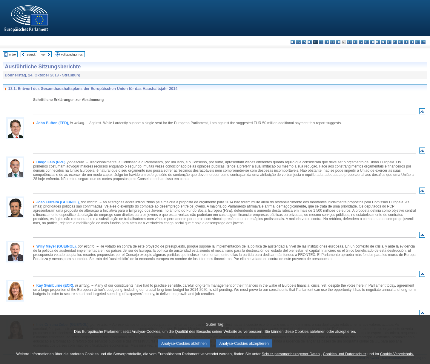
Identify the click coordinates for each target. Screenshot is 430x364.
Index (12, 54)
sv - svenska (423, 42)
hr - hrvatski (349, 42)
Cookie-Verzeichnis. (397, 359)
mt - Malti (378, 42)
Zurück (31, 54)
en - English (332, 42)
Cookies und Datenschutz (344, 359)
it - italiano (355, 42)
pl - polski (389, 42)
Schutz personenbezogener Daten (291, 359)
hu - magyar (372, 42)
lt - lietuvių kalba (366, 42)
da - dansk (310, 42)
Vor (43, 54)
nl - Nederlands (383, 42)
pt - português (395, 42)
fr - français (338, 42)
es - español (298, 42)
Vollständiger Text (72, 54)
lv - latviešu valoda (361, 42)
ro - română (400, 42)
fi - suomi (417, 42)
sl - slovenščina (412, 42)
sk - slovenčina (406, 42)
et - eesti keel (321, 42)
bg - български (293, 42)
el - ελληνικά (327, 42)
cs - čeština (304, 42)
